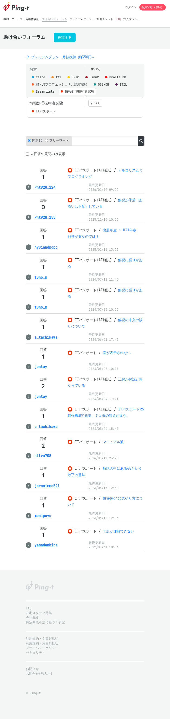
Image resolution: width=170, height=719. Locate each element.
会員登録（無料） (152, 7)
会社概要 (32, 618)
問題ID (37, 140)
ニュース (17, 19)
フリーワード (59, 140)
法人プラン (130, 19)
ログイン (130, 7)
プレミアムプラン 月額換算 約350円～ (60, 57)
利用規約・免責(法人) (42, 643)
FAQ (118, 19)
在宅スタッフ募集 (39, 613)
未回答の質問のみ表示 (47, 154)
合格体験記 (32, 19)
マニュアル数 (113, 442)
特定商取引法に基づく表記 (45, 622)
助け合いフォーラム (54, 19)
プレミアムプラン (81, 19)
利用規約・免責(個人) (42, 639)
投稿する (65, 37)
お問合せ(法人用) (39, 674)
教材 (6, 19)
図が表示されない (117, 353)
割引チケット (105, 19)
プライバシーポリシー (42, 648)
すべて (95, 69)
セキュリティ (35, 653)
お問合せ (32, 669)
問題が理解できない (118, 531)
